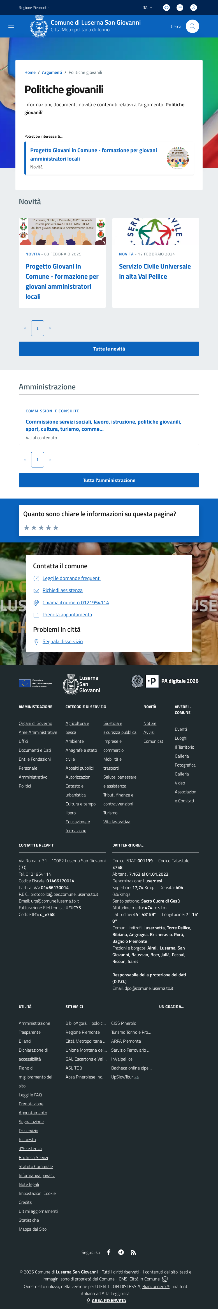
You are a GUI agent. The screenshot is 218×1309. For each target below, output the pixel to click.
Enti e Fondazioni (35, 759)
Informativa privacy (37, 1175)
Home (30, 72)
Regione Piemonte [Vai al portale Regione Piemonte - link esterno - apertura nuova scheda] (33, 7)
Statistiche (29, 1220)
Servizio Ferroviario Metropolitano (142, 1050)
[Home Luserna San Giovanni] (88, 26)
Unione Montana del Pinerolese (95, 1050)
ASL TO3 (74, 1067)
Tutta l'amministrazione (109, 480)
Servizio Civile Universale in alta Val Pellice (155, 271)
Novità (33, 254)
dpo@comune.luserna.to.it (149, 988)
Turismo (110, 812)
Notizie (149, 723)
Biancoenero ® (156, 1286)
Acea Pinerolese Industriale (91, 1076)
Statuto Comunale (36, 1166)
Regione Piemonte (83, 1032)
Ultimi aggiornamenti (38, 1211)
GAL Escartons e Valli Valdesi (93, 1059)
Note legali (29, 1184)
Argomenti (52, 72)
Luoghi (181, 738)
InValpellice (122, 1059)
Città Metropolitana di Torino (80, 29)
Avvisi (148, 732)
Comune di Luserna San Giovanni (96, 22)
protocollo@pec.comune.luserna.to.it (64, 894)
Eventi (181, 729)
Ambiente (75, 741)
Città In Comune (144, 1278)
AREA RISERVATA (105, 1300)
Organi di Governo (35, 723)
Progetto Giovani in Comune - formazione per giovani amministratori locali (93, 154)
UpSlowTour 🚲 (125, 1076)
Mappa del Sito (33, 1229)
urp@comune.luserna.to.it (55, 900)
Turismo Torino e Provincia (135, 1032)
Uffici (23, 741)
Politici (25, 785)
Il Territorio (184, 747)
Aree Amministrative (38, 732)
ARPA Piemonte (126, 1041)
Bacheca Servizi (33, 1157)
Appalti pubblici (80, 768)
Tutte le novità (109, 348)
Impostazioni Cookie (37, 1193)
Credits (25, 1202)
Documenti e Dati (35, 750)
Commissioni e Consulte (52, 411)
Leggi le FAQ (30, 1094)
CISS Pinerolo (123, 1023)
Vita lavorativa (116, 821)
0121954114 (38, 874)
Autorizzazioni (78, 777)
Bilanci (25, 1041)
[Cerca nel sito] (192, 26)
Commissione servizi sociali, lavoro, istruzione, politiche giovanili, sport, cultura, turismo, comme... (103, 425)
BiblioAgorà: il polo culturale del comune (103, 1023)
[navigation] (11, 25)
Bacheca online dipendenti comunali (144, 1067)
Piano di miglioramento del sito (35, 1076)
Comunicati (153, 741)
